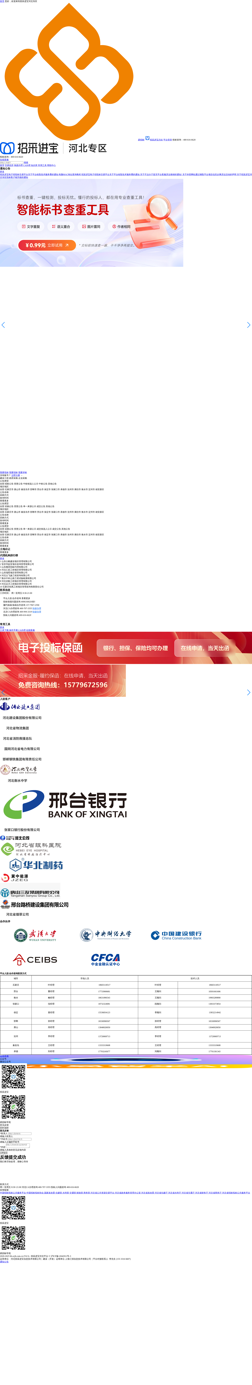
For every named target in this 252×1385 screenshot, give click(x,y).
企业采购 (22, 478)
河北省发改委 (148, 1193)
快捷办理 (36, 608)
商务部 (87, 1193)
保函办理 (18, 165)
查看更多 (26, 598)
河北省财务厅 (202, 1193)
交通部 (73, 1193)
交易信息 (9, 165)
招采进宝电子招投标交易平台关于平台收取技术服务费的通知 (29, 174)
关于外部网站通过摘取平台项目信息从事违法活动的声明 (209, 174)
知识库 (34, 165)
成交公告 (41, 506)
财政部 (80, 1193)
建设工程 (4, 478)
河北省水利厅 (175, 1193)
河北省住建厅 (161, 1193)
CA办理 (27, 165)
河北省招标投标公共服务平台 (236, 1193)
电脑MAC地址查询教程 (70, 174)
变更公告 (18, 484)
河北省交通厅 (188, 1193)
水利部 (66, 1193)
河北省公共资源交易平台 (103, 1193)
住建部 (59, 1193)
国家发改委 (50, 1193)
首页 (2, 165)
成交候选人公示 (44, 529)
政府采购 (13, 478)
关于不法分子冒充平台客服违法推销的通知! (161, 174)
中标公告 (43, 484)
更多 (2, 172)
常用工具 (42, 165)
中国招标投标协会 (35, 1193)
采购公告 (9, 506)
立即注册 (15, 475)
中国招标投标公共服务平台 (13, 1193)
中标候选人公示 (30, 484)
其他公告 (52, 484)
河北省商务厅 (215, 1193)
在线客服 (4, 160)
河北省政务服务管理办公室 (128, 1193)
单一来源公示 (29, 506)
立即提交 (3, 1154)
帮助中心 (51, 165)
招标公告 (9, 484)
